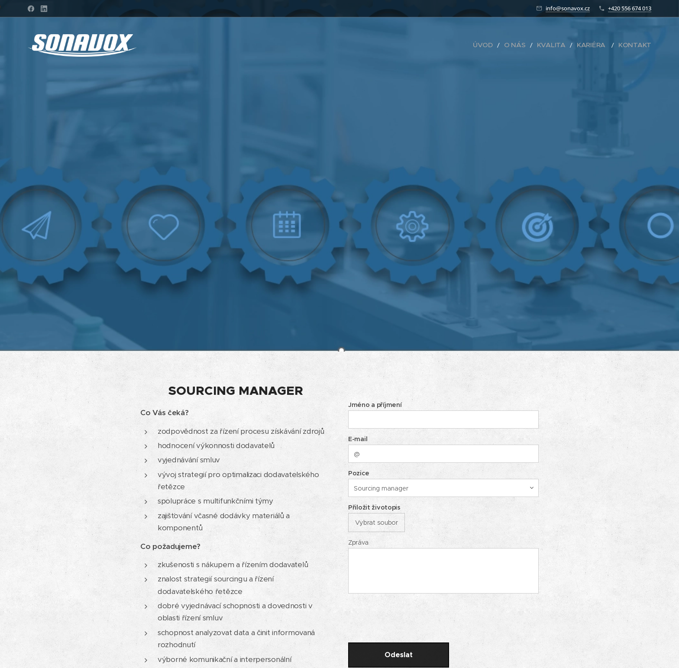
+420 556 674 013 (629, 8)
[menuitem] (503, 45)
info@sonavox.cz (568, 8)
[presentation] (416, 617)
